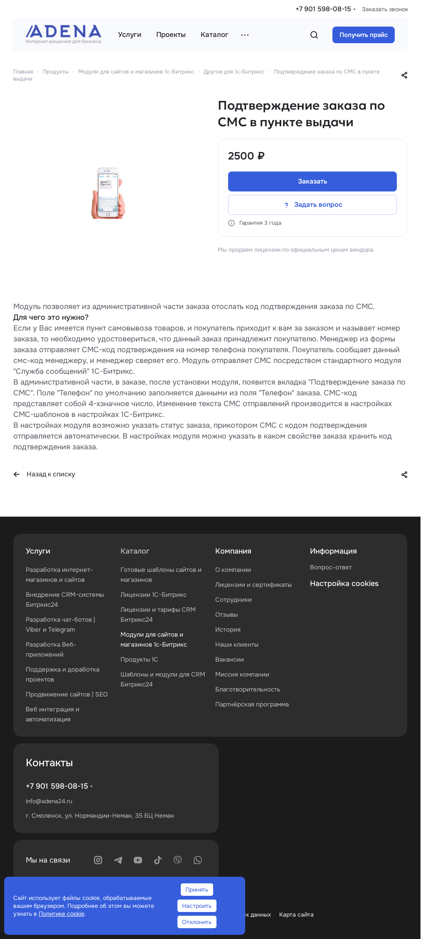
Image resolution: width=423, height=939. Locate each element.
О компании (233, 570)
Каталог (135, 551)
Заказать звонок (385, 9)
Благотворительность (247, 689)
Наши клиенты (236, 644)
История (228, 629)
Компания (233, 551)
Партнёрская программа (252, 704)
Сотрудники (233, 600)
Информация (333, 551)
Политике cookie (61, 913)
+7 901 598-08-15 (323, 9)
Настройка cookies (344, 583)
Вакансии (229, 659)
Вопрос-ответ (331, 567)
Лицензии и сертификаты (253, 585)
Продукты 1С (139, 659)
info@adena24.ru (49, 801)
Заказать (312, 181)
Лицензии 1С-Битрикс (154, 595)
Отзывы (226, 614)
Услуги (38, 551)
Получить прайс (363, 35)
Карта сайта (296, 914)
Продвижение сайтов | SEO (67, 694)
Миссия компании (242, 674)
